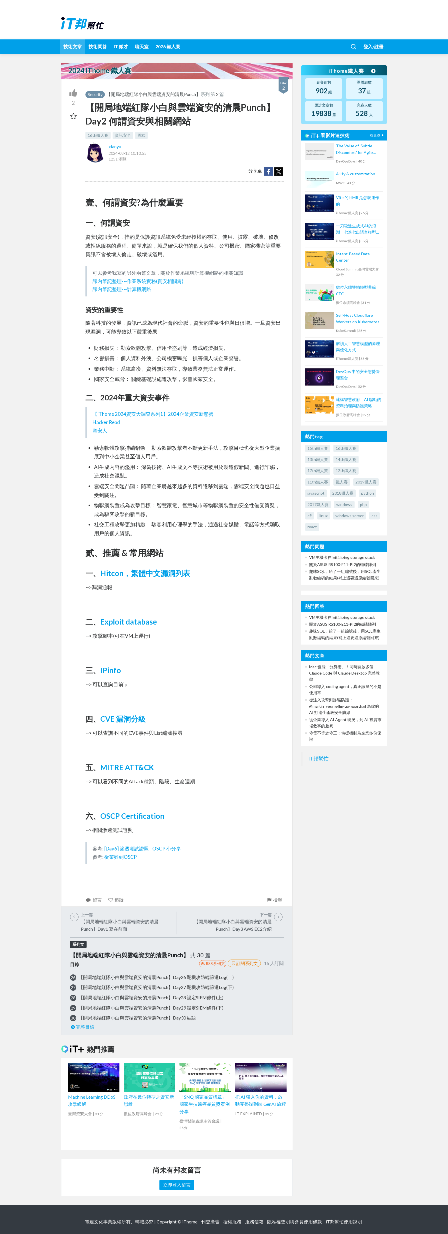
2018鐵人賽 (342, 493)
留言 (93, 899)
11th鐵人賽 (317, 481)
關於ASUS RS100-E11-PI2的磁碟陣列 (342, 564)
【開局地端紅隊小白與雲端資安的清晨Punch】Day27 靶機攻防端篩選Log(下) (156, 987)
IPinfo (110, 670)
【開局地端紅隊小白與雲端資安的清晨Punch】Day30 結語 (137, 1017)
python (367, 493)
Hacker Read (106, 422)
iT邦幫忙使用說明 (344, 1221)
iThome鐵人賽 (352, 71)
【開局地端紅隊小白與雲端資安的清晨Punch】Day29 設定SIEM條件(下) (151, 1007)
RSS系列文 (213, 963)
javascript (316, 493)
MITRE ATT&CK (127, 767)
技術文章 (72, 46)
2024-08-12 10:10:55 (128, 153)
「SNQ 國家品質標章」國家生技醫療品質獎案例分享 (204, 1104)
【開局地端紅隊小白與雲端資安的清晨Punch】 (153, 94)
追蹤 (116, 899)
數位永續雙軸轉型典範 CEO (356, 290)
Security (95, 94)
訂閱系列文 (244, 963)
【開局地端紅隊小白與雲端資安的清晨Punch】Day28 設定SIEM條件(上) (151, 997)
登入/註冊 (373, 46)
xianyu (115, 146)
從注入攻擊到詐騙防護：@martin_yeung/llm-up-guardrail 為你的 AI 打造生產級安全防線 (344, 706)
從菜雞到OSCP (120, 857)
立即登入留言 (177, 1184)
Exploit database (128, 621)
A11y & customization (355, 173)
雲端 (141, 135)
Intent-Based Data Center (353, 256)
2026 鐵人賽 (167, 46)
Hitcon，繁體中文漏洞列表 (145, 573)
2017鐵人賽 (318, 504)
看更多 (377, 135)
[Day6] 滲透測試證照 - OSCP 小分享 (142, 849)
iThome (189, 1221)
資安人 (100, 431)
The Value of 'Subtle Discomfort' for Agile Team (354, 149)
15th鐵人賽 (317, 448)
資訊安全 (123, 135)
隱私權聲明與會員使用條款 (294, 1221)
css (374, 515)
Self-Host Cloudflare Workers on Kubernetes (357, 318)
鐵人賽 (342, 481)
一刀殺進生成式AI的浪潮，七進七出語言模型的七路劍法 (358, 229)
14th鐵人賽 (346, 459)
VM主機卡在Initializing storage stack (342, 557)
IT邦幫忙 (318, 759)
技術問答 (98, 46)
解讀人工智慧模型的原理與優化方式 (358, 346)
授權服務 (232, 1221)
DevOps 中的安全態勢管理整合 (358, 374)
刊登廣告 (210, 1221)
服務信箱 (254, 1221)
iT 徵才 (121, 46)
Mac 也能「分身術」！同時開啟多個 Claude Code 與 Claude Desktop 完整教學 (344, 673)
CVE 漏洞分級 (123, 718)
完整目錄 (82, 1027)
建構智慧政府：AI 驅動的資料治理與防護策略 (358, 402)
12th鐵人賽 (346, 470)
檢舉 (274, 899)
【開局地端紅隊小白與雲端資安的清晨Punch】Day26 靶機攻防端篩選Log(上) (156, 977)
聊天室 (142, 46)
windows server (349, 515)
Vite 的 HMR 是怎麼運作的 (357, 200)
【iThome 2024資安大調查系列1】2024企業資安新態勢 (153, 414)
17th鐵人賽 (317, 470)
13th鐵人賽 (317, 459)
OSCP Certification (132, 815)
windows (344, 504)
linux (323, 515)
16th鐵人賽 (98, 135)
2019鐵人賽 (366, 481)
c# (309, 515)
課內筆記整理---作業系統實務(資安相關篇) (138, 281)
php (363, 504)
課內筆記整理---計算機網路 (122, 289)
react (312, 526)
